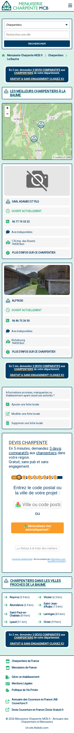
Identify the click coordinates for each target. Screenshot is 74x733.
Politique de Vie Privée (25, 689)
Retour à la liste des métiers (37, 548)
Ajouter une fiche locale (25, 404)
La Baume (13, 59)
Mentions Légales (22, 683)
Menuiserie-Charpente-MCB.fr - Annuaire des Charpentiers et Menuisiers (41, 720)
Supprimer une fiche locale (27, 423)
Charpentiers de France (25, 661)
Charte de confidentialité (22, 559)
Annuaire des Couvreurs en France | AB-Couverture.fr (35, 701)
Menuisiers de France (24, 667)
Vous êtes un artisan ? (57, 561)
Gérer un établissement (25, 676)
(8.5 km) (54, 614)
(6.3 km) (53, 597)
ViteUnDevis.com (58, 559)
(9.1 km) (18, 621)
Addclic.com (41, 727)
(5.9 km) (20, 597)
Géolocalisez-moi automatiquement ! (37, 527)
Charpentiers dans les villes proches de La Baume (35, 583)
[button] (40, 124)
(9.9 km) (52, 621)
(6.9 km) (22, 605)
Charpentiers (55, 55)
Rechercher (37, 43)
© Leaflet (57, 157)
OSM (68, 157)
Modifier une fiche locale (26, 413)
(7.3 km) (53, 605)
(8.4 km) (20, 614)
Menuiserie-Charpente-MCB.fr (25, 55)
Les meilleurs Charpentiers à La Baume (37, 93)
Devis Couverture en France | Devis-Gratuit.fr (38, 709)
